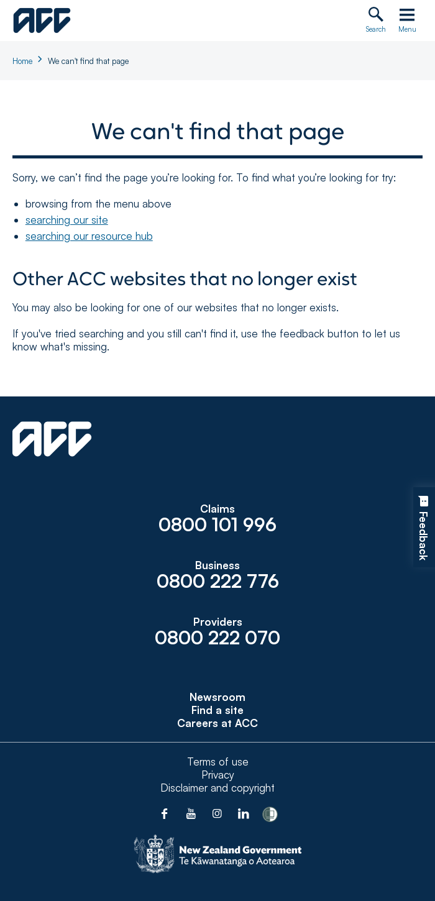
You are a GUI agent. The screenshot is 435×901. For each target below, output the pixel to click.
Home (22, 61)
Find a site (217, 709)
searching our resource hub (89, 235)
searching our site (66, 219)
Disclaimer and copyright (217, 787)
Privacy (217, 774)
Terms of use (218, 761)
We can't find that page (88, 61)
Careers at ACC (217, 722)
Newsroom (217, 696)
